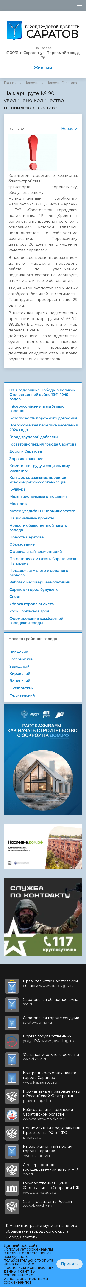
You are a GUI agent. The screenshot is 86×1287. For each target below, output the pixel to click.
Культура (17, 489)
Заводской (19, 666)
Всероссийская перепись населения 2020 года (43, 427)
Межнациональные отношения (38, 496)
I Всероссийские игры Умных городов (36, 408)
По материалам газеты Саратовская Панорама (42, 561)
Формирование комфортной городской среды (36, 620)
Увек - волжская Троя (29, 611)
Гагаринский (21, 659)
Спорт (15, 596)
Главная (10, 83)
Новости (31, 83)
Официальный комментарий (35, 552)
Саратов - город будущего (33, 589)
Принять (69, 1264)
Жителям (43, 68)
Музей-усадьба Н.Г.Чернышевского (42, 511)
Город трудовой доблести (33, 437)
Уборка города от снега (31, 604)
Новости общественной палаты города (38, 527)
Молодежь (19, 504)
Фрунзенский (22, 695)
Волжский (18, 652)
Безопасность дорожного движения (43, 418)
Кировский (19, 673)
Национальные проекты (31, 518)
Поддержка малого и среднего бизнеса (38, 572)
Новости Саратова (61, 83)
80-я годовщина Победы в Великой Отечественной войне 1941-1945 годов (42, 394)
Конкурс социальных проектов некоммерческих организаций (37, 479)
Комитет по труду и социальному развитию (39, 468)
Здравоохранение (26, 459)
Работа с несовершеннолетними (39, 582)
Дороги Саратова (25, 451)
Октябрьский (21, 688)
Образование (22, 544)
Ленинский (19, 681)
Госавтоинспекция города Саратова (42, 444)
